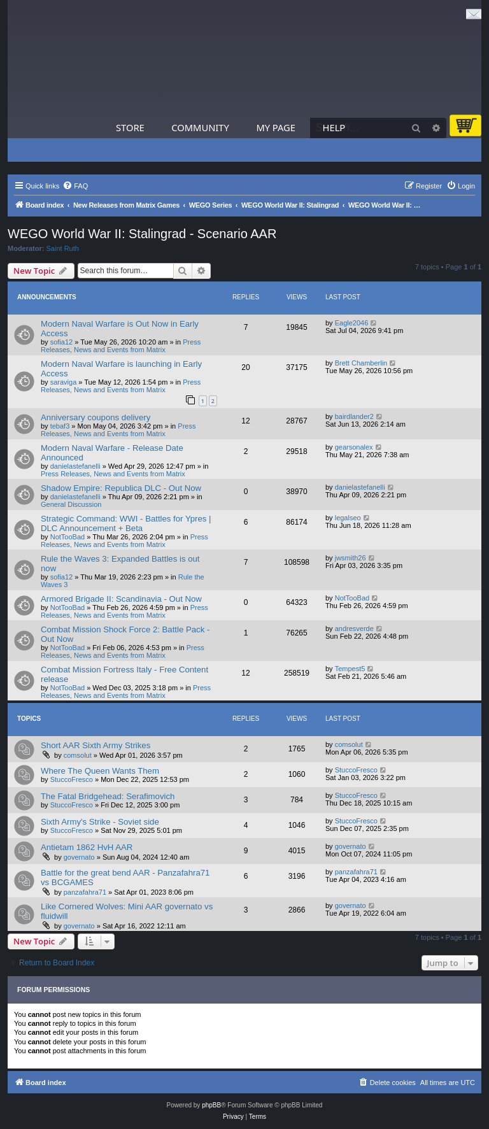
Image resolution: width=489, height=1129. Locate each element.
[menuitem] (75, 186)
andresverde (354, 628)
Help (334, 127)
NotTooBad (67, 537)
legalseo (348, 518)
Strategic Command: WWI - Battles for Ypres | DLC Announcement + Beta (126, 523)
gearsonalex (354, 447)
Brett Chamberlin (361, 363)
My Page (275, 127)
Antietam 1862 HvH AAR (86, 847)
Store (130, 127)
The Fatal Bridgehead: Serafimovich (107, 796)
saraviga (63, 382)
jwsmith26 (350, 558)
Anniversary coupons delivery (95, 417)
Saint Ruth (62, 248)
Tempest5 (350, 668)
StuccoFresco (71, 779)
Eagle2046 (352, 323)
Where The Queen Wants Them (100, 771)
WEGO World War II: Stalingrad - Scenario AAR (142, 234)
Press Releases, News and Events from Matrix (121, 345)
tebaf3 (60, 426)
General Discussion (71, 504)
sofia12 (61, 342)
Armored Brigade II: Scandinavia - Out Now (121, 599)
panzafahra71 (85, 892)
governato (79, 857)
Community (200, 127)
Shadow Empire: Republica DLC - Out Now (121, 488)
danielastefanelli (75, 466)
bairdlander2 (354, 416)
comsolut (78, 755)
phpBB (211, 1105)
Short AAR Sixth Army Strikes (95, 745)
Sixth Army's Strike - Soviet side (100, 822)
